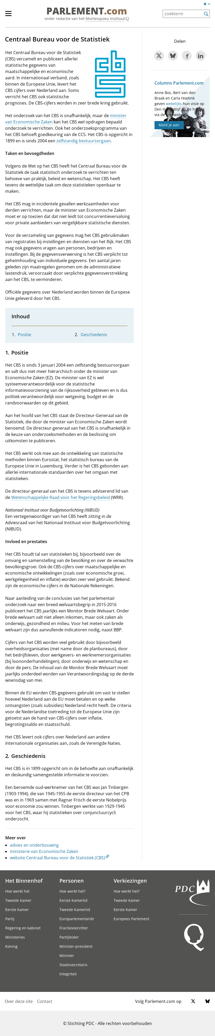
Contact (44, 1001)
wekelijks (174, 103)
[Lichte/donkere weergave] (208, 5)
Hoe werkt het (17, 891)
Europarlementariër (76, 918)
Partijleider (69, 937)
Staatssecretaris (73, 964)
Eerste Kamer (17, 909)
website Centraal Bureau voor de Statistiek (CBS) (57, 858)
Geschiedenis (94, 334)
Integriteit (68, 973)
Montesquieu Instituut (105, 18)
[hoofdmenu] (11, 15)
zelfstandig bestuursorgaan (83, 141)
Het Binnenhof (23, 880)
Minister (66, 955)
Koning (11, 946)
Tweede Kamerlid (74, 909)
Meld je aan (169, 124)
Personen (71, 880)
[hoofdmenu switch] (8, 15)
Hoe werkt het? (72, 891)
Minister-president (75, 946)
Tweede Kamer (18, 900)
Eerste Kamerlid (73, 900)
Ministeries (15, 937)
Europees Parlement (131, 918)
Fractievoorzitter (73, 927)
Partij (9, 918)
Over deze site (19, 1001)
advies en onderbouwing (34, 845)
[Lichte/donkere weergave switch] (208, 4)
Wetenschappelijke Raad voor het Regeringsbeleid (60, 497)
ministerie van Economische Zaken (44, 851)
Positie (24, 334)
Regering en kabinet (23, 927)
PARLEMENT (86, 11)
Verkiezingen (130, 880)
